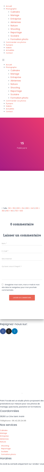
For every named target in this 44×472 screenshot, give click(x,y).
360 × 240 (30, 208)
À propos (9, 45)
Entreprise (16, 18)
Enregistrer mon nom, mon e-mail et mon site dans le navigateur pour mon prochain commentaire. (21, 287)
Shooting (15, 29)
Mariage (15, 15)
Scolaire (15, 35)
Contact (9, 53)
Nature (14, 25)
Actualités (10, 50)
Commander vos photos (16, 42)
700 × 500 (19, 211)
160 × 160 (9, 211)
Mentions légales (23, 468)
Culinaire (15, 11)
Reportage (16, 32)
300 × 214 (20, 208)
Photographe (11, 9)
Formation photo (19, 39)
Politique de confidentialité (23, 470)
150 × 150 (11, 208)
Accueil (9, 6)
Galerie (9, 47)
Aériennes (16, 22)
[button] (22, 60)
